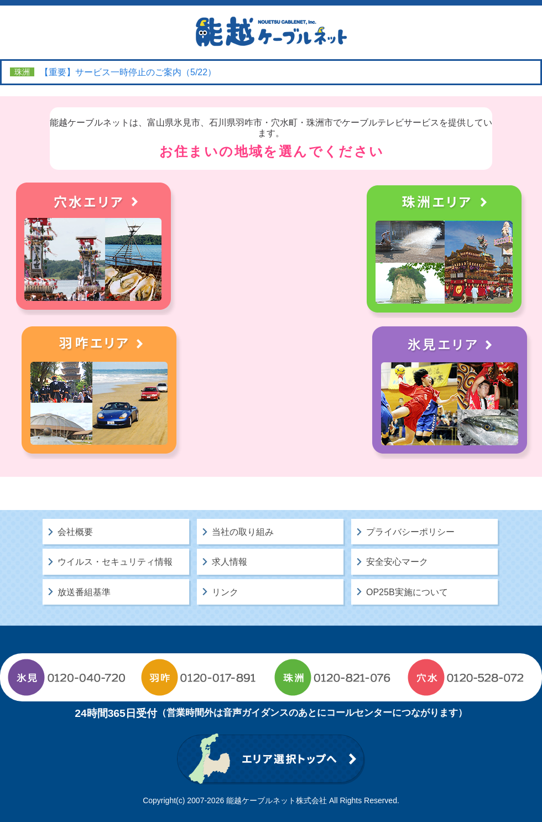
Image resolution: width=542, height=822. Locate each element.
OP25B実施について (407, 592)
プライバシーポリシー (410, 532)
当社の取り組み (243, 532)
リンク (225, 592)
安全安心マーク (397, 561)
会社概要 (75, 532)
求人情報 (229, 561)
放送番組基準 (84, 592)
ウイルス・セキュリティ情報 (115, 561)
